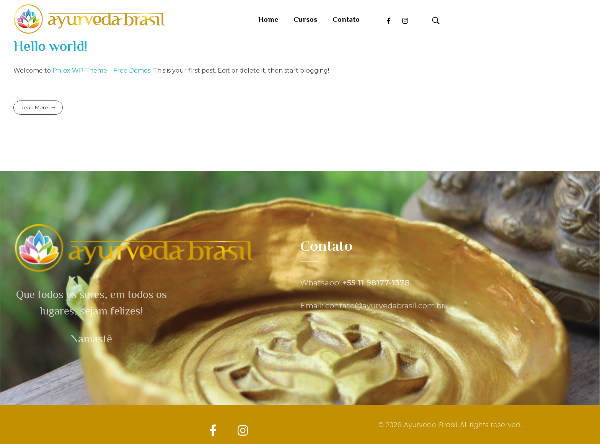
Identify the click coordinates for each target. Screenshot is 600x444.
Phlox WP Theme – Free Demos (101, 70)
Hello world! (50, 47)
